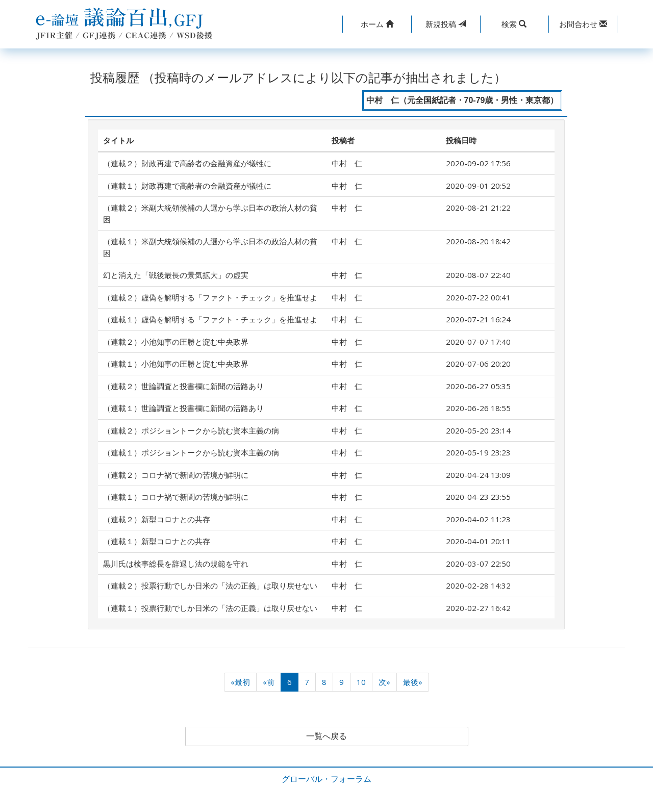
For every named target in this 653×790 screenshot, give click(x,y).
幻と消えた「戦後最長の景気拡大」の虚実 (175, 275)
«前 (268, 682)
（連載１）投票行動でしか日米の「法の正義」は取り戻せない (210, 608)
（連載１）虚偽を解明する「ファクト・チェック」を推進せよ (210, 319)
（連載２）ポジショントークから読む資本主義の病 (191, 430)
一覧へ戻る (326, 736)
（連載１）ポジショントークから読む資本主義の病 (191, 452)
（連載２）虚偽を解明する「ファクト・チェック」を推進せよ (210, 297)
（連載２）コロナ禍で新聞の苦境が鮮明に (175, 475)
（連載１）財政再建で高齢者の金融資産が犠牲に (187, 186)
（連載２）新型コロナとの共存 (156, 519)
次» (384, 682)
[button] (376, 24)
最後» (412, 682)
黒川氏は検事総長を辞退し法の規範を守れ (175, 563)
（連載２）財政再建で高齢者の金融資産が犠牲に (187, 163)
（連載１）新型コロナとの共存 (156, 541)
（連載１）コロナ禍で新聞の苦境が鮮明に (175, 497)
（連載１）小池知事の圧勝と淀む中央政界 (175, 364)
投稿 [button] (445, 24)
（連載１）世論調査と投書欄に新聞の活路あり (183, 408)
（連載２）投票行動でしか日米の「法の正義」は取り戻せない (210, 585)
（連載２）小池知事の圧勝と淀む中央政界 (175, 342)
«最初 (240, 682)
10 (361, 682)
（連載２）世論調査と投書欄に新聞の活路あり (183, 386)
